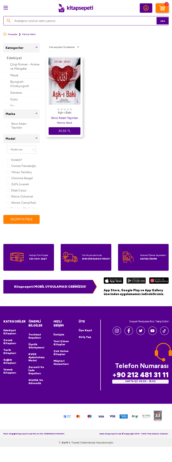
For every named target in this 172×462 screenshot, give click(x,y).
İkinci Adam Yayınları (16, 125)
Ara (158, 20)
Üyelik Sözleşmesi (36, 346)
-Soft (63, 442)
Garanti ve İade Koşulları (36, 370)
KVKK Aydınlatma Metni (36, 357)
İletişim (59, 334)
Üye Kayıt (85, 330)
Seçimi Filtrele (22, 219)
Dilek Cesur (16, 190)
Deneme (16, 93)
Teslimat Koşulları (34, 336)
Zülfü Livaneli (18, 184)
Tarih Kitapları (9, 352)
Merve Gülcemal (20, 196)
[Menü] (5, 7)
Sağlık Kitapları (9, 361)
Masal (14, 75)
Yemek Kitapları (9, 371)
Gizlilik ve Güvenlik (35, 382)
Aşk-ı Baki (64, 112)
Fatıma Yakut (64, 122)
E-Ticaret (74, 442)
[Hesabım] (146, 8)
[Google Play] (136, 281)
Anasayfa (10, 34)
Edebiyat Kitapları (9, 332)
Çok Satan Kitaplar (61, 353)
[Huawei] (159, 281)
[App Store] (113, 281)
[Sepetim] (162, 8)
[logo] (75, 8)
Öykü (14, 99)
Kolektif (14, 160)
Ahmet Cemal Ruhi (21, 202)
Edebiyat (14, 58)
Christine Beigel (20, 178)
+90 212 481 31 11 (140, 375)
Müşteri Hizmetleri (61, 363)
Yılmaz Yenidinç (19, 172)
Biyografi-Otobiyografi (19, 84)
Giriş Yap (85, 337)
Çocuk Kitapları (9, 342)
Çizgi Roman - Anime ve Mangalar (24, 66)
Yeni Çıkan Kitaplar (61, 343)
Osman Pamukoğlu (21, 166)
